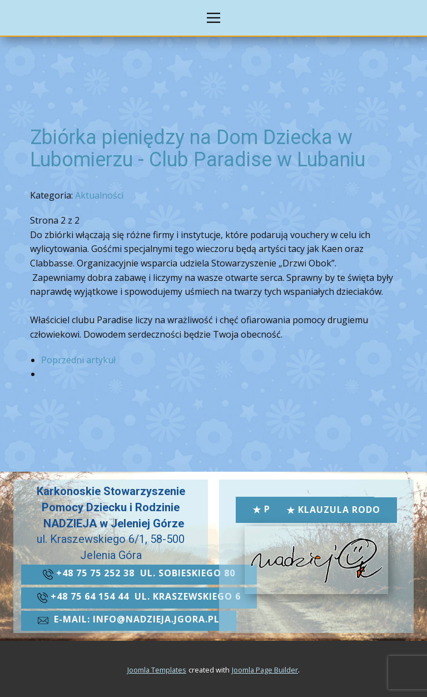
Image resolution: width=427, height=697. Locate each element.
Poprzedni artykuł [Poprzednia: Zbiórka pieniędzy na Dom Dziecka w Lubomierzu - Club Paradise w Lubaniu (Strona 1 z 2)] (78, 360)
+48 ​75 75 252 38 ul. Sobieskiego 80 (139, 574)
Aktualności (99, 195)
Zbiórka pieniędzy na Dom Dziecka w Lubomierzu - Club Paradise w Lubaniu (197, 148)
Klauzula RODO (333, 509)
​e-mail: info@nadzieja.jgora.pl (129, 620)
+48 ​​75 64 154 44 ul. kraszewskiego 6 (139, 597)
